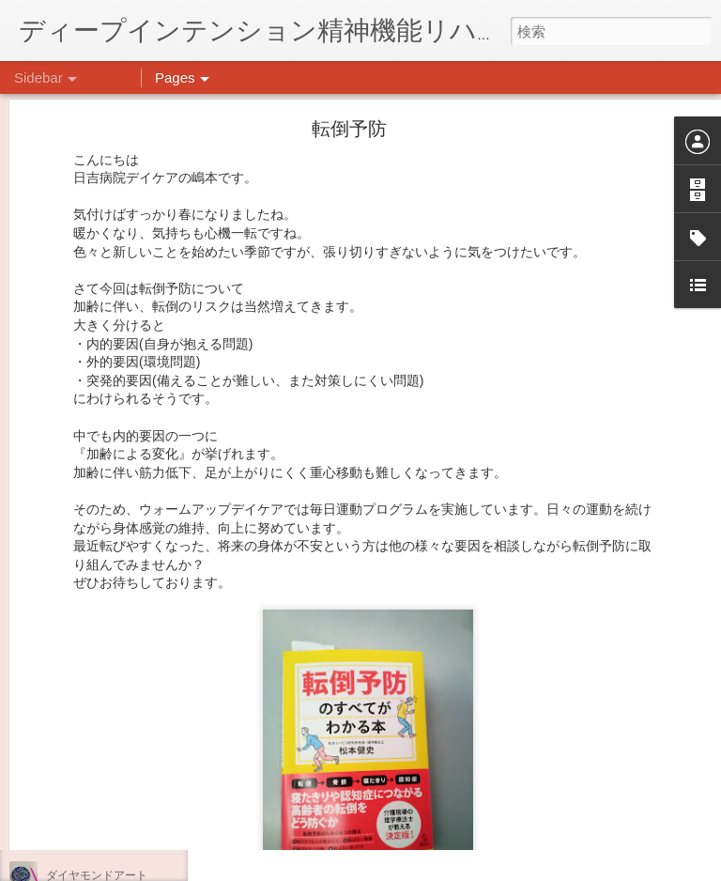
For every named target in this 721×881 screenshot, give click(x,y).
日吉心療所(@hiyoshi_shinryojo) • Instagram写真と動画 (430, 671)
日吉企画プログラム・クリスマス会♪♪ (142, 706)
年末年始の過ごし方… (102, 664)
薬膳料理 (68, 833)
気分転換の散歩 (85, 790)
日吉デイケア (537, 789)
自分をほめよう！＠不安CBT (119, 748)
